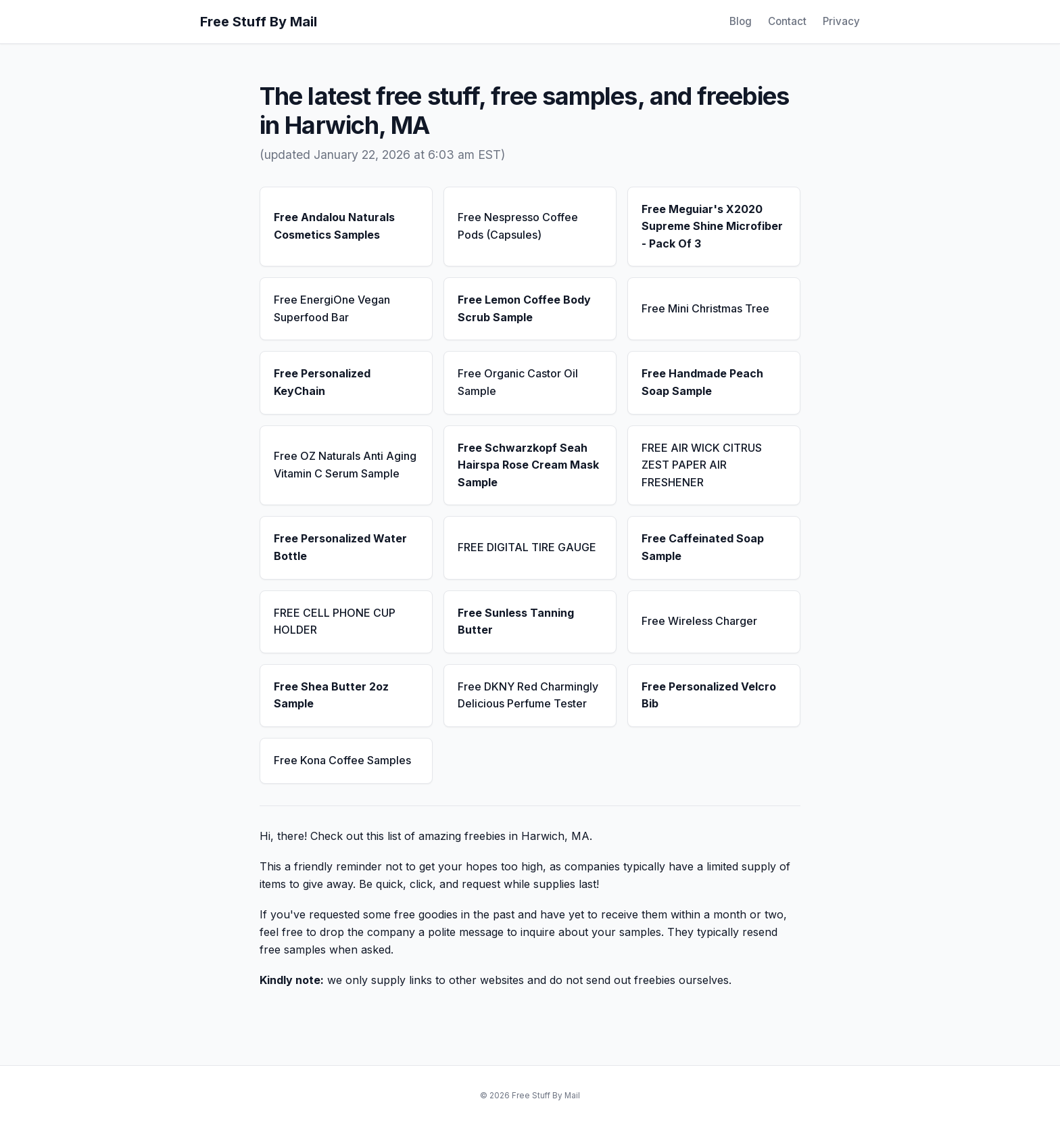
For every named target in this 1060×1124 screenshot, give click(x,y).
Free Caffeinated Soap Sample (703, 547)
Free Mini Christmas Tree (705, 308)
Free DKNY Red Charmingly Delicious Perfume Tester (528, 695)
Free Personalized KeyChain (322, 382)
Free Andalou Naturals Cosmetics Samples (334, 225)
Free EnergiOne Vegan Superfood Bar (332, 308)
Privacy (841, 21)
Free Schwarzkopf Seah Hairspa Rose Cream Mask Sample (528, 465)
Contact (787, 21)
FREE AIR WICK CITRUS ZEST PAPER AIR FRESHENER (702, 465)
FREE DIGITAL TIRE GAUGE (527, 547)
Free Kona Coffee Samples (342, 760)
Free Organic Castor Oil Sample (518, 382)
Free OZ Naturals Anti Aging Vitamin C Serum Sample (345, 464)
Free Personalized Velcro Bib (709, 695)
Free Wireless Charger (699, 621)
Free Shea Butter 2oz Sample (331, 695)
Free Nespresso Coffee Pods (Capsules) (518, 225)
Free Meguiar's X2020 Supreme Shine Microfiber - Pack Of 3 (712, 226)
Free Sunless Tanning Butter (516, 621)
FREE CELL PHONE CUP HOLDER (334, 621)
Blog (740, 21)
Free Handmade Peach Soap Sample (702, 382)
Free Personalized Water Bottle (340, 547)
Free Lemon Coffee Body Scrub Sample (524, 308)
